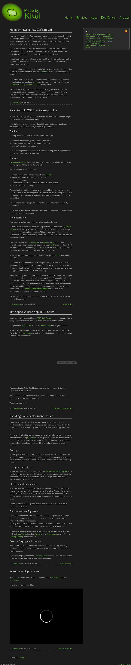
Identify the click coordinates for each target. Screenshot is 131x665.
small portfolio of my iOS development (24, 85)
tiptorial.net (14, 580)
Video (70, 408)
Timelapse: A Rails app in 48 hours (32, 312)
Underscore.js (48, 242)
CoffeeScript (34, 242)
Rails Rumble (67, 304)
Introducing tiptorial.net (25, 571)
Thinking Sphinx (16, 536)
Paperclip (38, 533)
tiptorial (65, 408)
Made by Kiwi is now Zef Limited (31, 30)
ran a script (26, 333)
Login (128, 663)
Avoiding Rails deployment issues (31, 416)
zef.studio (46, 72)
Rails (62, 563)
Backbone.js (54, 245)
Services (81, 17)
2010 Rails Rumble (44, 318)
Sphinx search (52, 533)
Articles (125, 17)
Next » (24, 657)
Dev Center (108, 17)
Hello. (88, 48)
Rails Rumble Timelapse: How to (98, 45)
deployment (68, 563)
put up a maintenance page (56, 471)
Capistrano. (31, 438)
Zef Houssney (16, 103)
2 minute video (45, 326)
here (46, 555)
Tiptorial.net (26, 326)
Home (69, 17)
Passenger (39, 555)
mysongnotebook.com (18, 162)
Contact (122, 663)
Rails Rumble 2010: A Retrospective (33, 110)
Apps (94, 17)
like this (49, 175)
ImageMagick (21, 533)
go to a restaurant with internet (37, 289)
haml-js (57, 255)
